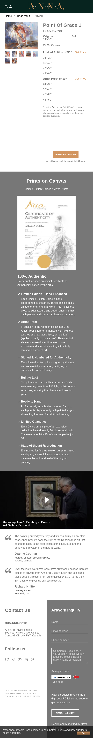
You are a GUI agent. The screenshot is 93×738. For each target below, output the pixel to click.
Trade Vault (23, 16)
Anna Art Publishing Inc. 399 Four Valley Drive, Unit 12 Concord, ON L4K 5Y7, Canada (23, 632)
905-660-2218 (16, 623)
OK (84, 733)
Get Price (80, 52)
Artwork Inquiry (66, 155)
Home (8, 16)
